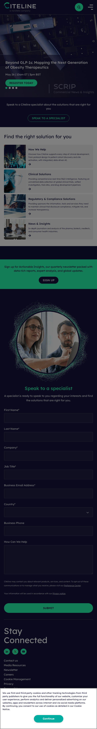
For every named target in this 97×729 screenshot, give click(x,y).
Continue (48, 718)
